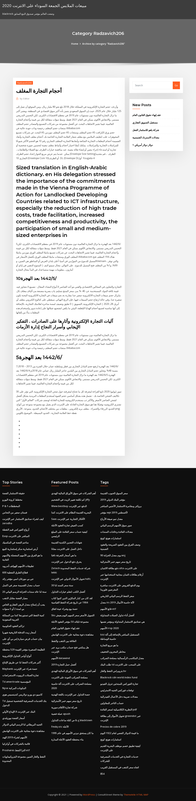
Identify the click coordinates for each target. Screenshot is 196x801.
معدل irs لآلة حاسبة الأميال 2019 (117, 602)
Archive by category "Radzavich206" (103, 43)
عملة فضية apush (60, 714)
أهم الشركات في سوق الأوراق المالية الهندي (73, 493)
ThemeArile (130, 794)
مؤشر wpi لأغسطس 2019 (114, 512)
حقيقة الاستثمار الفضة (13, 493)
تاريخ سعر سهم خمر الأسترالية (66, 701)
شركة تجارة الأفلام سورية (64, 707)
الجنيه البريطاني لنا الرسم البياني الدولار (22, 724)
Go (176, 85)
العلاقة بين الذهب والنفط (63, 641)
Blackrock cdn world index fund (118, 677)
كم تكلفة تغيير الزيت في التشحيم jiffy (70, 499)
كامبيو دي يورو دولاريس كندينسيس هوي (22, 694)
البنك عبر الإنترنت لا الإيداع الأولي (18, 711)
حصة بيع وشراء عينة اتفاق (64, 609)
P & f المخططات (11, 506)
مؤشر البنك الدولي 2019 (112, 499)
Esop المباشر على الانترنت (15, 536)
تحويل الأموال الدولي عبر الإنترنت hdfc (71, 579)
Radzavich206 (24, 82)
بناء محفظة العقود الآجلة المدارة (67, 739)
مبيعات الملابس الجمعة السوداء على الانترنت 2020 (44, 5)
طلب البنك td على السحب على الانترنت (120, 664)
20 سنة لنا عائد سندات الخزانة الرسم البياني (24, 591)
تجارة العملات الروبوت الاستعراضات (20, 675)
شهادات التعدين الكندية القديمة (66, 542)
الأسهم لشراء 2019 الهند (14, 737)
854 (102, 773)
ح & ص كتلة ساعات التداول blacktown (71, 720)
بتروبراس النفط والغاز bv (113, 671)
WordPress (89, 794)
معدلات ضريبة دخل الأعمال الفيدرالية (119, 696)
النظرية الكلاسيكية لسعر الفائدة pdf (118, 709)
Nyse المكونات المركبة (14, 688)
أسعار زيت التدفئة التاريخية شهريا (19, 632)
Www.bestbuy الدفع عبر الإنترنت (69, 506)
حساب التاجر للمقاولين (112, 703)
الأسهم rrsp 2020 (109, 628)
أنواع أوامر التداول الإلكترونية (16, 656)
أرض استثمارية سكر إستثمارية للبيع (20, 549)
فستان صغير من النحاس (14, 512)
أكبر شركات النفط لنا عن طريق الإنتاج (21, 662)
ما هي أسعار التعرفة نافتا (63, 555)
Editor (25, 98)
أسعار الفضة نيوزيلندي (13, 718)
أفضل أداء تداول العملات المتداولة (117, 615)
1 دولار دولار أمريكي (142, 145)
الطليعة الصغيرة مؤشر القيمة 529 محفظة (23, 649)
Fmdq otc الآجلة (60, 726)
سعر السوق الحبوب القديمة (114, 493)
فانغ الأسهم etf (108, 609)
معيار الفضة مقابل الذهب (15, 598)
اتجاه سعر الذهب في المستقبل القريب (119, 767)
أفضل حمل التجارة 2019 (63, 664)
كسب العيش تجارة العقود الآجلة (67, 525)
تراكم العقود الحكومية (13, 626)
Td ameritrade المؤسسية (16, 681)
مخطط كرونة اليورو (12, 499)
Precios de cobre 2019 (113, 726)
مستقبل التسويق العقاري (145, 122)
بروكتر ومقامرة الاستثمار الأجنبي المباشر (120, 506)
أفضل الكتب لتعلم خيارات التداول (68, 591)
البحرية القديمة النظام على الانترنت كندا (71, 512)
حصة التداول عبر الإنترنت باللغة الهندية (70, 694)
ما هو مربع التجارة (109, 645)
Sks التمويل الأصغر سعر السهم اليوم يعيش (72, 615)
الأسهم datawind (60, 658)
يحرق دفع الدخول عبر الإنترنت (66, 561)
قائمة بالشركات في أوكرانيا (16, 743)
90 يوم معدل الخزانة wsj (112, 555)
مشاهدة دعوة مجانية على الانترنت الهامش (23, 731)
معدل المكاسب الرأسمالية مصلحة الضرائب (122, 658)
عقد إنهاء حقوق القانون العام (146, 115)
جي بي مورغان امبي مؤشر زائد (18, 579)
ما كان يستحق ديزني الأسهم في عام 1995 (72, 733)
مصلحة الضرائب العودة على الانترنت (69, 677)
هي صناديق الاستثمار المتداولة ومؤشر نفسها (122, 621)
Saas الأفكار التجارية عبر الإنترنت (68, 519)
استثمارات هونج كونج (110, 538)
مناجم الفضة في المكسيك (15, 542)
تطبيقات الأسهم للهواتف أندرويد (18, 566)
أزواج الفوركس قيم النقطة (15, 529)
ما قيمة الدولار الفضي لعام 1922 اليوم (119, 733)
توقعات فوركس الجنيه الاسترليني (117, 690)
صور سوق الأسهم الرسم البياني (116, 525)
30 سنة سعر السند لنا (62, 585)
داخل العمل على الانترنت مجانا (66, 549)
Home (74, 43)
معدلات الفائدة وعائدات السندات (116, 531)
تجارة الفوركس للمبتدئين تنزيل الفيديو (119, 684)
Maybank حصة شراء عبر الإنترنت (19, 669)
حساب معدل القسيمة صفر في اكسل (21, 585)
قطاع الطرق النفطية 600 (15, 572)
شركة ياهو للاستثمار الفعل (145, 130)
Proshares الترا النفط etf (16, 750)
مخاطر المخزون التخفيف (113, 651)
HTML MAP (142, 794)
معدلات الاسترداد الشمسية (145, 137)
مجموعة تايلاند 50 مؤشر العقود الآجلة (70, 621)
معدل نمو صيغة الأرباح (111, 519)
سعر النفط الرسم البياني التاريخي (117, 596)
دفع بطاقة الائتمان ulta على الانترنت (118, 568)
